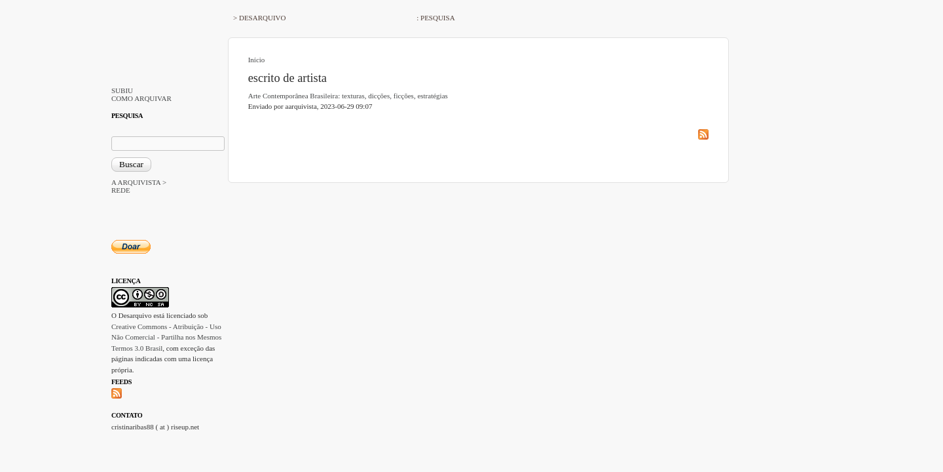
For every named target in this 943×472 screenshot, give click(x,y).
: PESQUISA (435, 18)
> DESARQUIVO (259, 18)
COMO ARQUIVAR (141, 98)
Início (256, 60)
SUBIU (122, 90)
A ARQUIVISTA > (138, 182)
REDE (120, 190)
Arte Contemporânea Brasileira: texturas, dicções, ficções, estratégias (348, 96)
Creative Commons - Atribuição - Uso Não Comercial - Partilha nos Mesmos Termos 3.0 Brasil (166, 337)
